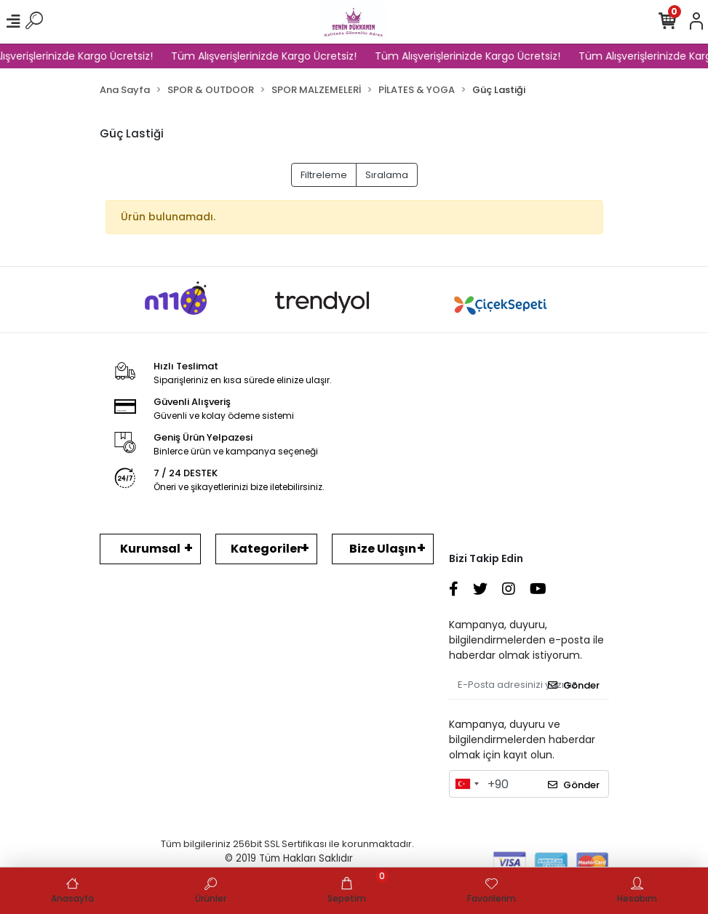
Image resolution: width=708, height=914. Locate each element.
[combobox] (466, 784)
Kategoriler (266, 548)
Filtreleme (324, 175)
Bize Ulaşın (382, 548)
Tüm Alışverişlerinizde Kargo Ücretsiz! (269, 56)
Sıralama (386, 175)
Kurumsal (150, 548)
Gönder (574, 685)
